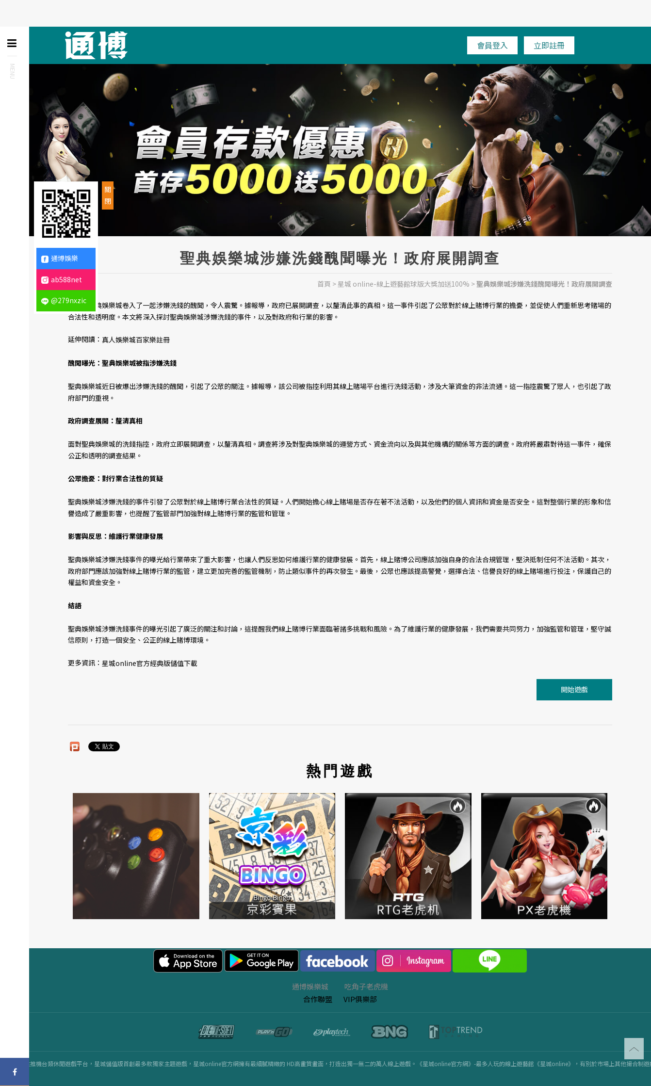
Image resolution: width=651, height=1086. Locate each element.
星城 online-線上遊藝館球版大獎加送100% (404, 284)
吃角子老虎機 (366, 986)
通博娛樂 (59, 258)
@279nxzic (63, 300)
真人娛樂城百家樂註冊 (136, 340)
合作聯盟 (317, 999)
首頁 (324, 284)
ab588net (61, 279)
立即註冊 (549, 45)
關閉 (107, 195)
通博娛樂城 (310, 986)
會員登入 (492, 45)
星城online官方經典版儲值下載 (149, 663)
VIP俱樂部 (360, 999)
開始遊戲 (574, 689)
